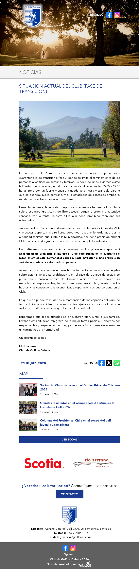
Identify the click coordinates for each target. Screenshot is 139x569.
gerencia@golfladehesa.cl (76, 537)
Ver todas (70, 439)
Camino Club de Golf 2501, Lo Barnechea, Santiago (78, 528)
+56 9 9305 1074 (77, 533)
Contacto (69, 494)
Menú (96, 15)
